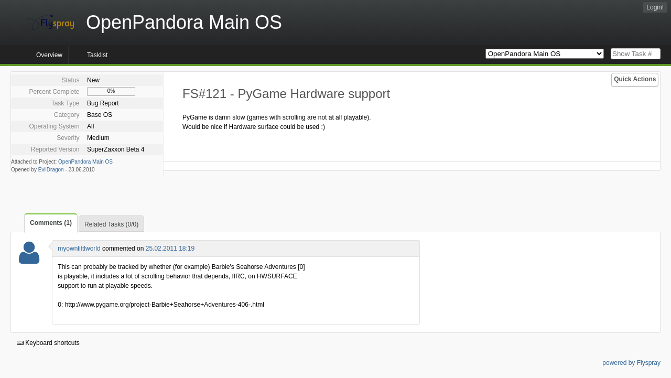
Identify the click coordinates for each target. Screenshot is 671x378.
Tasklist (97, 55)
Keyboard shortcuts (48, 343)
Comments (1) (51, 222)
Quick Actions (635, 79)
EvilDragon (51, 169)
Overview (49, 55)
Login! (655, 7)
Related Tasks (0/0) (111, 224)
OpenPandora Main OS (85, 162)
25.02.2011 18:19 (170, 248)
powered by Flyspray (631, 362)
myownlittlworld (79, 248)
